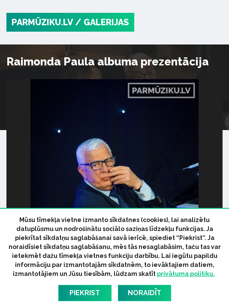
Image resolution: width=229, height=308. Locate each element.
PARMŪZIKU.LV (42, 22)
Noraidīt (144, 293)
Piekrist (84, 293)
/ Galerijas (102, 22)
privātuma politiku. (186, 273)
